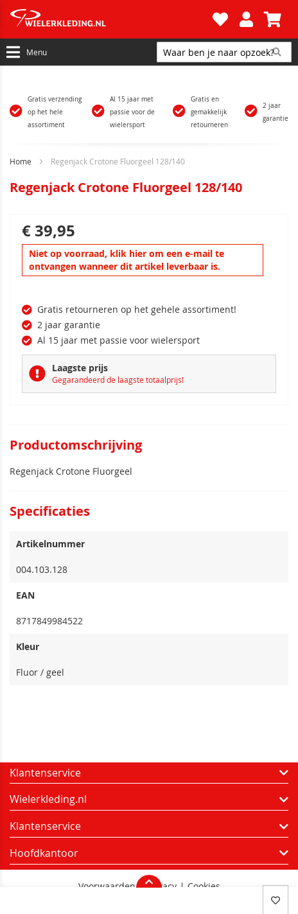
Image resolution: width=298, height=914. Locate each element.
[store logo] (109, 19)
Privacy (161, 886)
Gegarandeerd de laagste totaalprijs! (118, 379)
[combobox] (224, 52)
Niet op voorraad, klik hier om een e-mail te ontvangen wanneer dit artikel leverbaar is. (126, 259)
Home (20, 161)
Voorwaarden (107, 886)
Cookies (204, 886)
